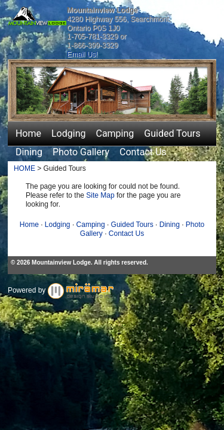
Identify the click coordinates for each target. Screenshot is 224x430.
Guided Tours (172, 133)
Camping (115, 133)
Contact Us (143, 152)
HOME (24, 168)
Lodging (68, 133)
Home (28, 133)
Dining (29, 152)
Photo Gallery (81, 152)
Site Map (100, 195)
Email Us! (82, 54)
